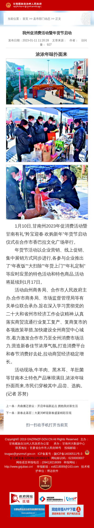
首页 (25, 18)
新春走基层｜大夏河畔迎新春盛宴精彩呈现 (44, 413)
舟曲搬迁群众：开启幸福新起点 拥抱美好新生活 (47, 406)
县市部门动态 (41, 18)
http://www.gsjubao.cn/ (18, 466)
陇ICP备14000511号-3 (68, 453)
